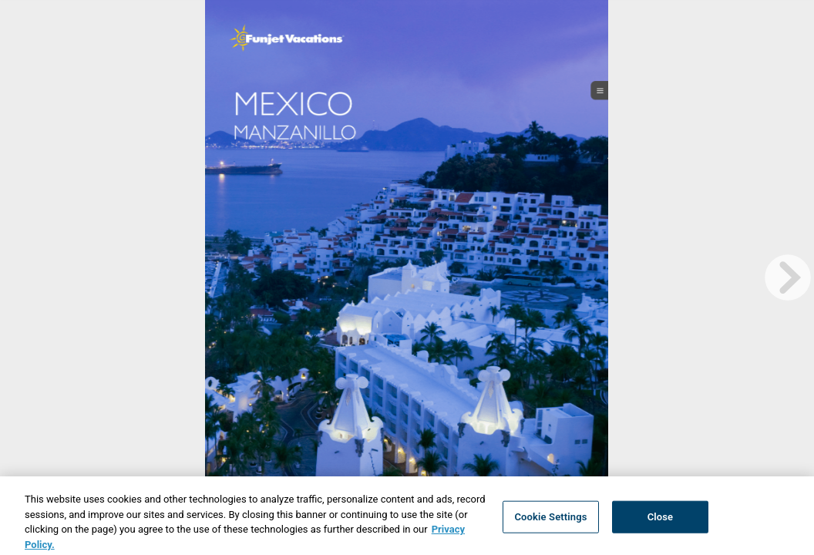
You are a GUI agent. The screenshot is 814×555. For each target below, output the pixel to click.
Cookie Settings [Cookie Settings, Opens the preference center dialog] (550, 520)
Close (661, 520)
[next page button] (788, 277)
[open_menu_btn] (600, 90)
